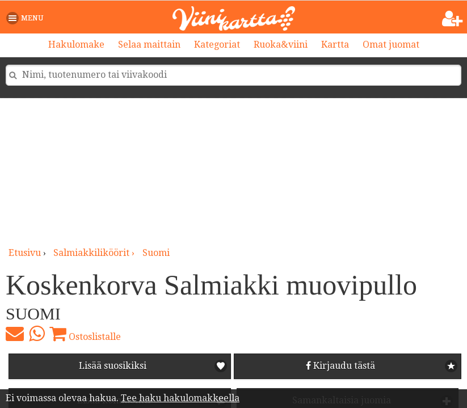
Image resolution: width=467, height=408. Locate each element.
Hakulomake (76, 44)
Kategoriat (217, 44)
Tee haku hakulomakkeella (180, 398)
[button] (27, 18)
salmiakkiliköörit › (95, 252)
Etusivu (25, 252)
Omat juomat (391, 44)
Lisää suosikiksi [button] (112, 365)
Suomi (156, 252)
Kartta (335, 44)
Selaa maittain (149, 44)
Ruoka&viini (281, 44)
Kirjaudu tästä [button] (340, 365)
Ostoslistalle (85, 334)
